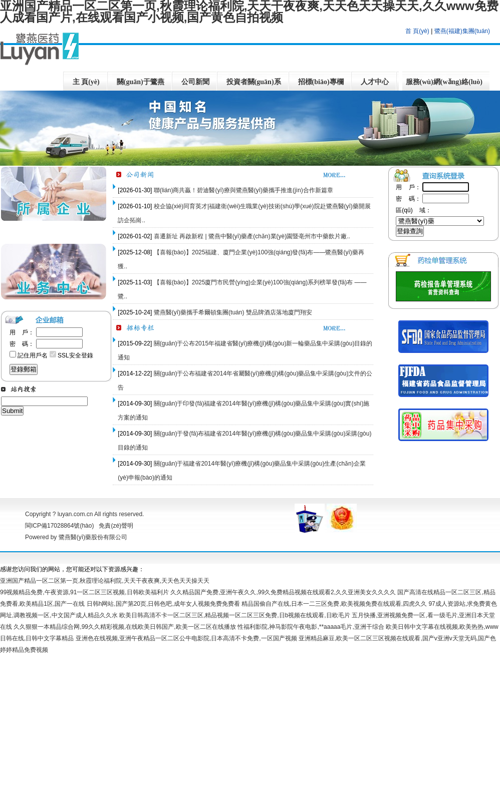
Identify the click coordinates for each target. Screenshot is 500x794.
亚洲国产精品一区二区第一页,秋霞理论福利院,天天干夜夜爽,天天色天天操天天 (104, 580)
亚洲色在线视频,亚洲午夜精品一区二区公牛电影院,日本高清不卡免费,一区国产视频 (186, 638)
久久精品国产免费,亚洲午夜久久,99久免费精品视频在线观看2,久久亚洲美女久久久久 (283, 592)
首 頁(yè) (417, 31)
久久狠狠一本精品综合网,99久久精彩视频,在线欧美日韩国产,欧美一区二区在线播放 (124, 626)
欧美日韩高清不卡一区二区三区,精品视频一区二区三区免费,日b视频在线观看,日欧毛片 (234, 615)
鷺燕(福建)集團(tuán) (462, 31)
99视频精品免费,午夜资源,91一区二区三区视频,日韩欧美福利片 (84, 592)
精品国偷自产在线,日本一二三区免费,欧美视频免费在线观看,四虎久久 (334, 603)
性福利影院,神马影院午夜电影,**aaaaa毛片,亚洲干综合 (310, 626)
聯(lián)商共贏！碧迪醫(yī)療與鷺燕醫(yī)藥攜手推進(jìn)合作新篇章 (243, 190)
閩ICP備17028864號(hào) (62, 525)
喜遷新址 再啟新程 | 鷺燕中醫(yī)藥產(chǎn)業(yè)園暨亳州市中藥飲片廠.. (252, 236)
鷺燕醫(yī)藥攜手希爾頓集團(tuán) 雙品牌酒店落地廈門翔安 (233, 312)
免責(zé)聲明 (116, 525)
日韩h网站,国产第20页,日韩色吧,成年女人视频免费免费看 (163, 603)
